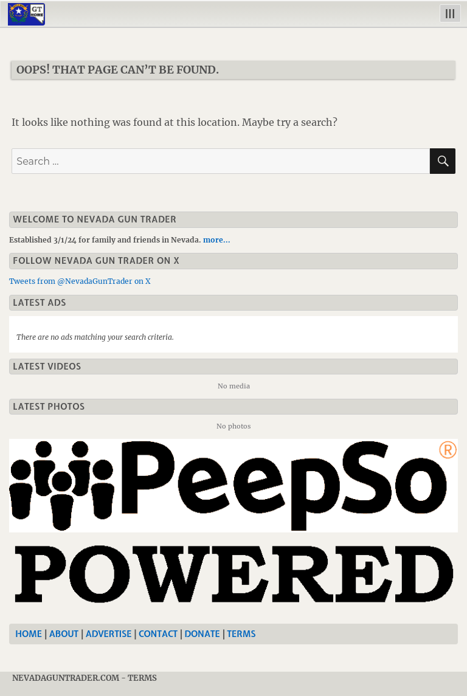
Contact (158, 634)
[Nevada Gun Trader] (235, 527)
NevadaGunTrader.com (65, 678)
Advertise (109, 634)
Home (28, 634)
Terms (241, 634)
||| (450, 13)
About (63, 634)
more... (216, 239)
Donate (202, 634)
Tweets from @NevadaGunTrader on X (80, 281)
